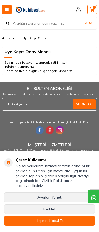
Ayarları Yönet (49, 197)
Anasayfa (9, 38)
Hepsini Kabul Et (50, 220)
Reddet (49, 209)
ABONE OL (84, 104)
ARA (89, 23)
